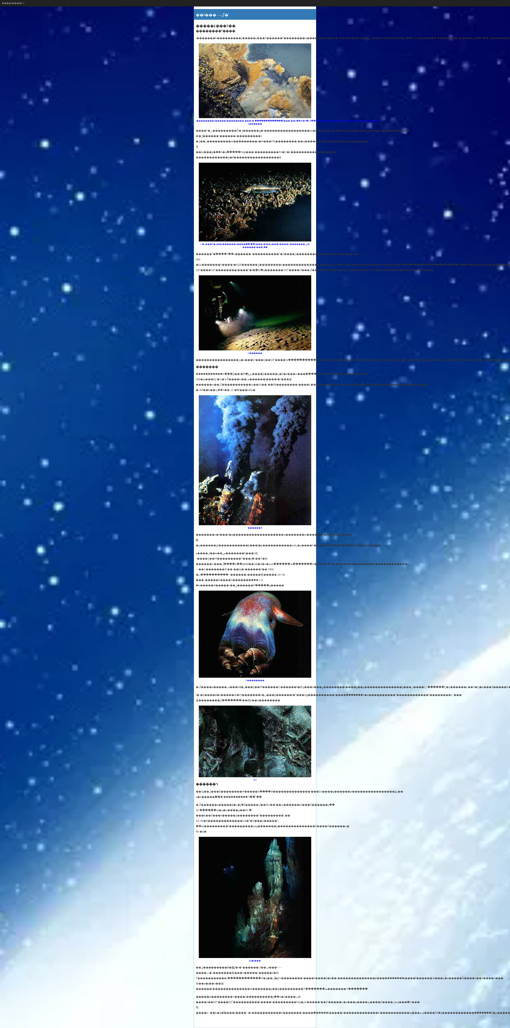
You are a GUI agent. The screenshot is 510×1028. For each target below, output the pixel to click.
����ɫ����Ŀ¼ (13, 3)
